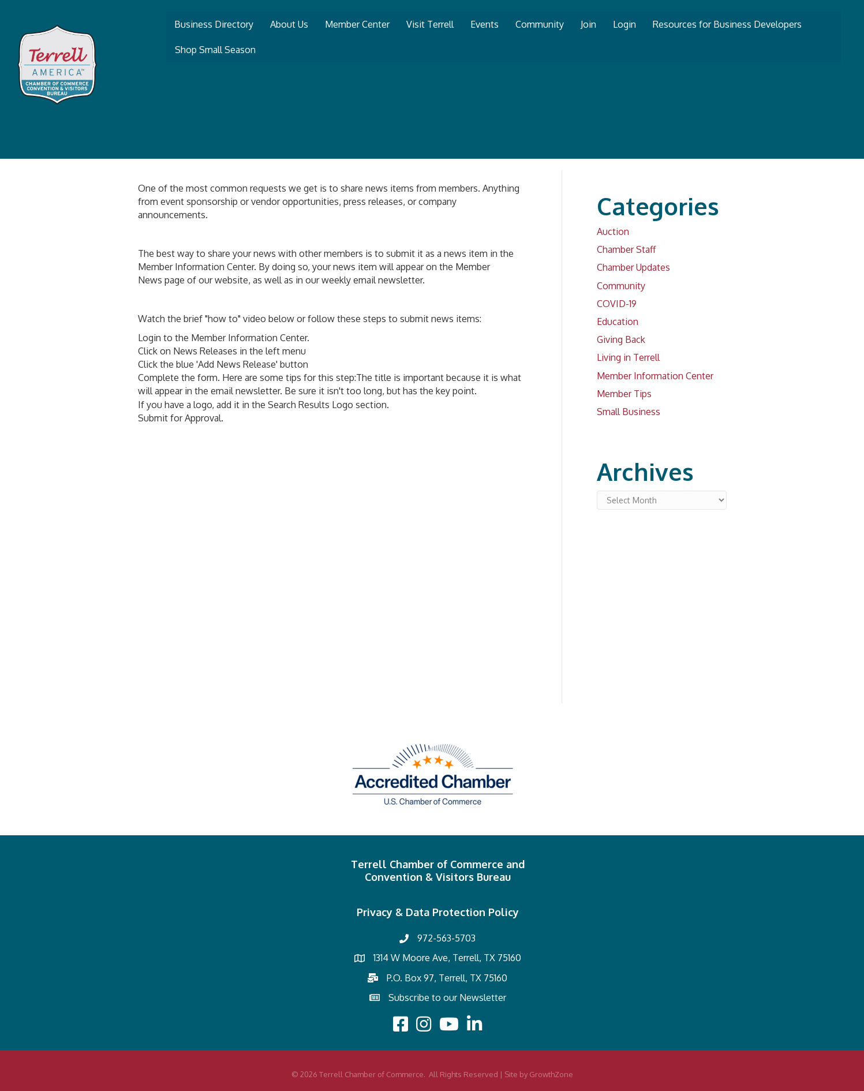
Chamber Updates (633, 267)
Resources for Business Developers (727, 24)
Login (624, 24)
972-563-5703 (446, 938)
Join (588, 24)
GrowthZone (551, 1074)
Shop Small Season (215, 49)
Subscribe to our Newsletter (447, 997)
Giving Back (621, 339)
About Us (289, 24)
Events (484, 24)
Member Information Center (655, 376)
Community (539, 24)
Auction (613, 231)
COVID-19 (617, 303)
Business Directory (213, 24)
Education (617, 321)
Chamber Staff (626, 249)
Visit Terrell (430, 24)
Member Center (357, 24)
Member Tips (624, 393)
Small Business (628, 411)
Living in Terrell (628, 357)
